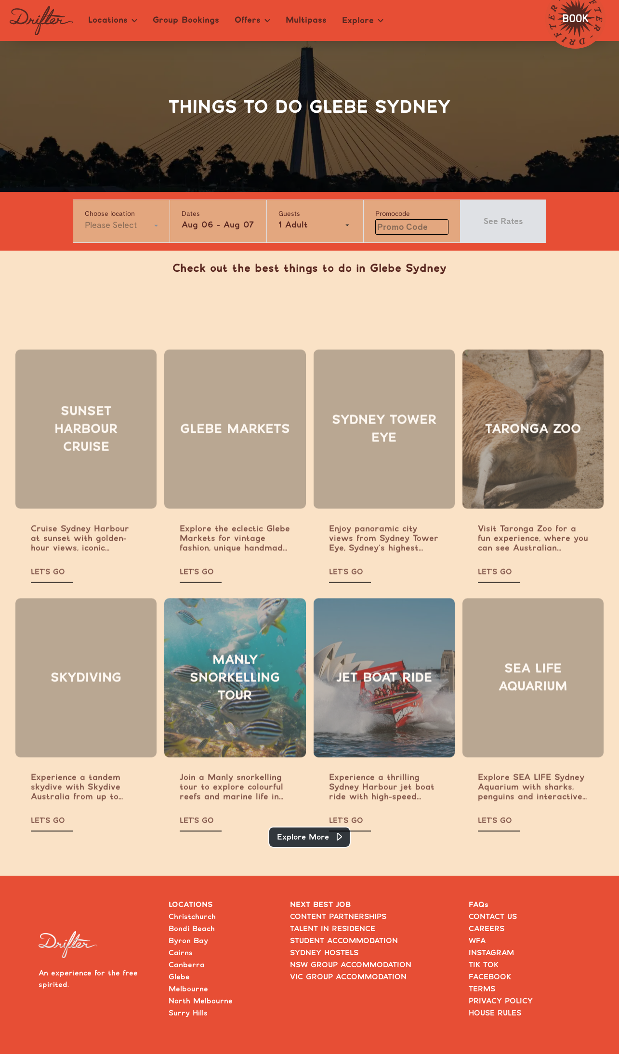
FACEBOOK (490, 977)
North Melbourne (201, 1001)
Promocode (392, 213)
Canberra (187, 965)
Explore (362, 20)
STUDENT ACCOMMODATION (344, 941)
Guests (289, 213)
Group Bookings (186, 20)
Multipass (306, 20)
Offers (252, 20)
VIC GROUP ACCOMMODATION (348, 977)
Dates (191, 213)
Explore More (303, 837)
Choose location (110, 213)
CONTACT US (493, 917)
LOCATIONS (191, 904)
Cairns (181, 953)
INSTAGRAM (491, 953)
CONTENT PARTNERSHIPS (338, 917)
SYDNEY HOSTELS (324, 953)
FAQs (478, 904)
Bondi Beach (192, 929)
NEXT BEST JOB (320, 904)
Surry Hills (188, 1013)
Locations (112, 20)
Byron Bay (188, 941)
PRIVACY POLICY (501, 1001)
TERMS (482, 989)
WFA (477, 941)
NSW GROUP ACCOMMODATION (350, 965)
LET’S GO (48, 585)
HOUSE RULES (495, 1013)
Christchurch (192, 917)
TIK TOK (484, 965)
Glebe (179, 977)
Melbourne (188, 989)
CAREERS (486, 929)
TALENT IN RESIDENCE (332, 929)
